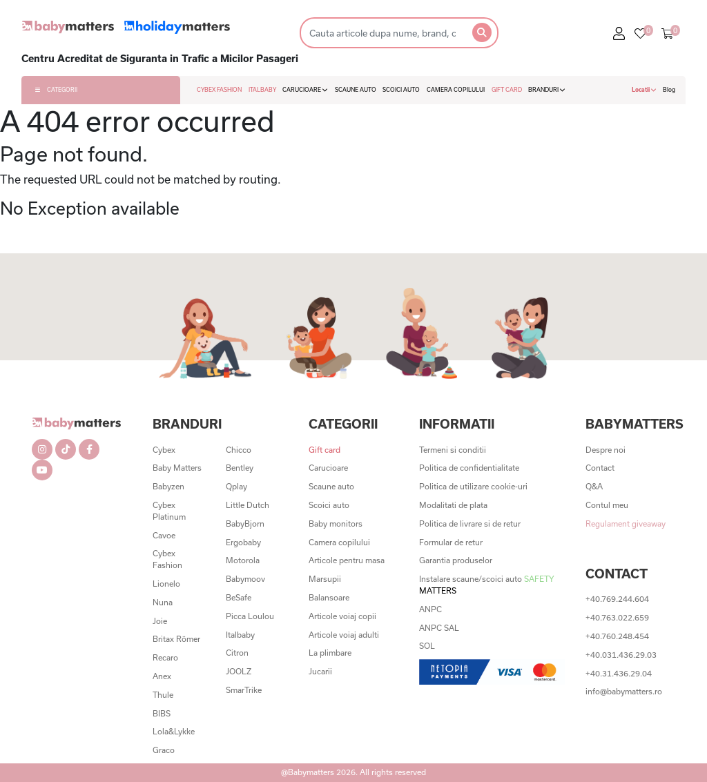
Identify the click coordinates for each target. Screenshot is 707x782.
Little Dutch (247, 504)
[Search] (382, 32)
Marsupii (325, 578)
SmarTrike (244, 689)
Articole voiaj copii (342, 616)
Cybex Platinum (169, 510)
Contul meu (606, 504)
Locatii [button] (644, 89)
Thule (163, 694)
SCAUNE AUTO (355, 89)
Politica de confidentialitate (469, 467)
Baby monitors (335, 523)
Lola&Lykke (174, 731)
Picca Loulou (250, 616)
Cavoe (164, 535)
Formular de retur (451, 542)
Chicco (238, 449)
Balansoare (329, 597)
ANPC (430, 609)
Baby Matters (177, 467)
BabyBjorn (245, 523)
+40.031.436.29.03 (621, 654)
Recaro (165, 657)
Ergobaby (243, 542)
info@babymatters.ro (623, 691)
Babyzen (168, 486)
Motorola (243, 560)
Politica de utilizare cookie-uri (473, 486)
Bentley (239, 467)
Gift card (324, 449)
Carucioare (328, 467)
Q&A (594, 486)
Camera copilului (339, 542)
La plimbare (330, 652)
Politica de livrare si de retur (470, 523)
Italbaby (240, 634)
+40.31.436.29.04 (618, 673)
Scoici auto (329, 504)
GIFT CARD (507, 89)
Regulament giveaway (625, 523)
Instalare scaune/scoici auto (486, 584)
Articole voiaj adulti (344, 634)
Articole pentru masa (347, 560)
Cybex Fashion (167, 559)
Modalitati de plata (453, 504)
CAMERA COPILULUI (456, 89)
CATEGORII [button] (56, 89)
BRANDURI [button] (546, 89)
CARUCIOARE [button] (305, 89)
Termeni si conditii (452, 449)
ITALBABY (262, 89)
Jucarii (320, 671)
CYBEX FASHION (219, 89)
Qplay (236, 486)
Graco (164, 749)
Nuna (163, 602)
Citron (237, 652)
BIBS (162, 713)
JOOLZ (238, 671)
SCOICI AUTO (401, 89)
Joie (160, 620)
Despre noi (605, 449)
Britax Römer (176, 638)
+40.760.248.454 (617, 636)
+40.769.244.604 (617, 598)
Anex (162, 676)
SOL (427, 645)
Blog (669, 89)
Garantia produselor (455, 560)
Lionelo (166, 583)
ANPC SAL (439, 627)
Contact (599, 467)
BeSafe (238, 597)
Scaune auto (331, 486)
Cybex (164, 449)
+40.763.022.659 (617, 617)
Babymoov (245, 578)
